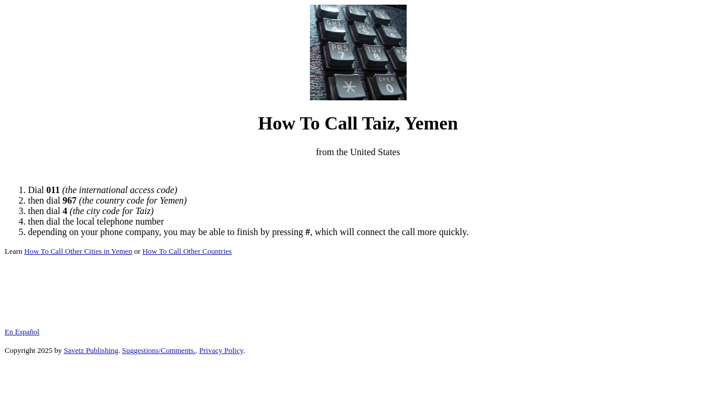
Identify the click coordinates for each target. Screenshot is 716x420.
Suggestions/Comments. (159, 350)
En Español (22, 331)
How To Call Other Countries (186, 251)
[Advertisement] (358, 171)
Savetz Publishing (91, 350)
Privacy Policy (221, 350)
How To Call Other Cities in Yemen (78, 251)
